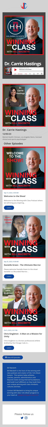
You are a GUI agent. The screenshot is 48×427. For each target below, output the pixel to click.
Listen (9, 208)
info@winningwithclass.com (28, 395)
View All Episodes (12, 357)
